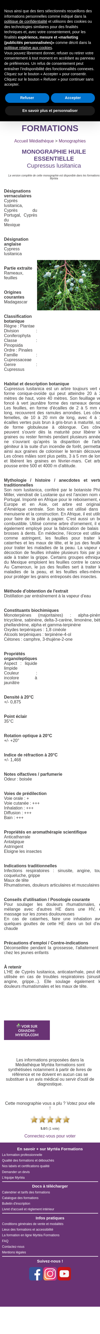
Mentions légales (14, 1252)
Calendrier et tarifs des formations (26, 1192)
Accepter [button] (73, 98)
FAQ (5, 1241)
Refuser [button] (27, 98)
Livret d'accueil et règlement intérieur (28, 1209)
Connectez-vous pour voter (49, 1136)
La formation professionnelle (22, 1155)
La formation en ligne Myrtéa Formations (30, 1235)
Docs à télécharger (50, 1186)
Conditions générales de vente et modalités (32, 1224)
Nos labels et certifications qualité (26, 1166)
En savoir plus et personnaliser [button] (50, 110)
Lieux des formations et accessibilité (27, 1229)
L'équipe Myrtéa (13, 1178)
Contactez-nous (13, 1247)
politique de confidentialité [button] (25, 21)
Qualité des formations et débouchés (28, 1160)
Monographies (72, 141)
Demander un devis (16, 1172)
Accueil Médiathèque (34, 141)
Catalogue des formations (20, 1198)
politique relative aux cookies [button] (28, 48)
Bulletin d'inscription (16, 1203)
